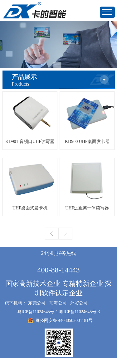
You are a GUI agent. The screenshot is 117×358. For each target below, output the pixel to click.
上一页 (52, 234)
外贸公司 (79, 303)
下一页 (65, 234)
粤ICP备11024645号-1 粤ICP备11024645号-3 (58, 311)
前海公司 (58, 303)
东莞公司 (37, 303)
